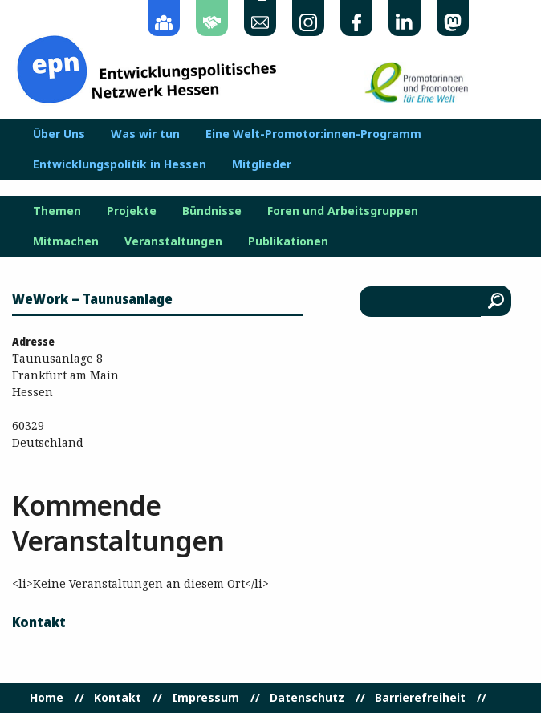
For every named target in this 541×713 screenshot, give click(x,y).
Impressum (205, 697)
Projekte (132, 211)
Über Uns (59, 134)
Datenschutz (307, 697)
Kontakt (117, 697)
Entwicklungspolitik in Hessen (119, 164)
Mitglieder (261, 164)
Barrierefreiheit (420, 697)
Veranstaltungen (173, 241)
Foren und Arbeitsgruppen (342, 211)
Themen (57, 211)
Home (46, 697)
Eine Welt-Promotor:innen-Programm (313, 134)
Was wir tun (145, 134)
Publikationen (288, 241)
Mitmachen (66, 241)
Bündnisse (212, 211)
